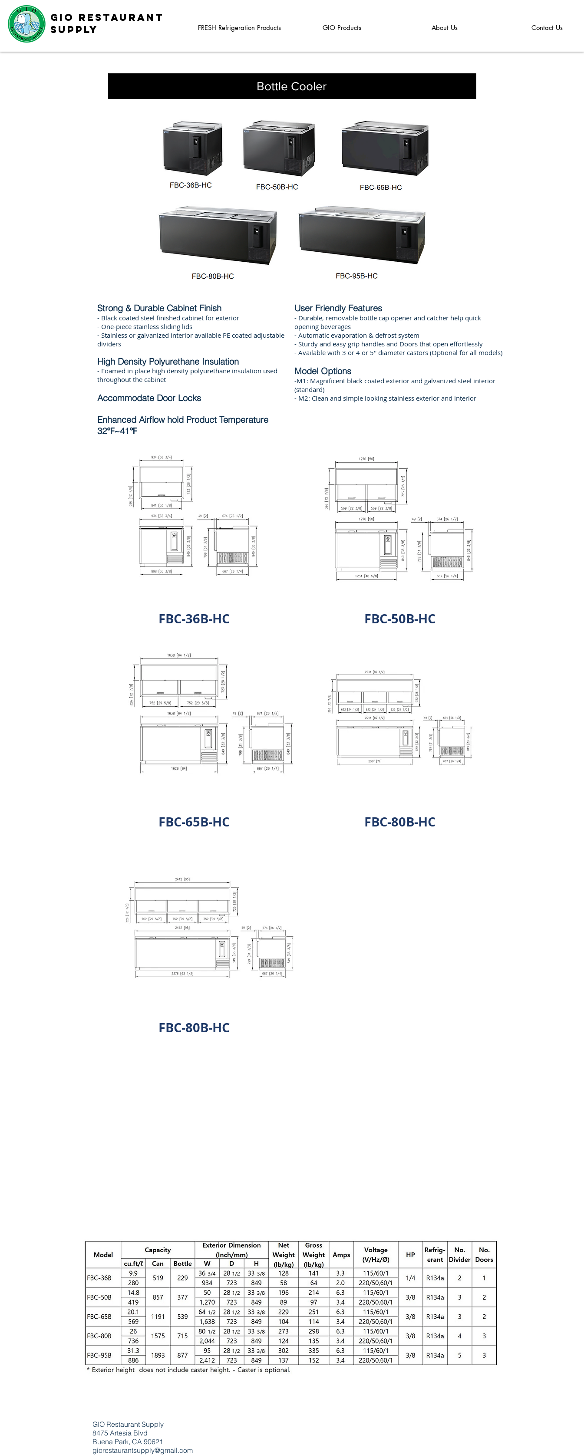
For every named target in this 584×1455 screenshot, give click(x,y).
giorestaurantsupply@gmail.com (142, 1450)
